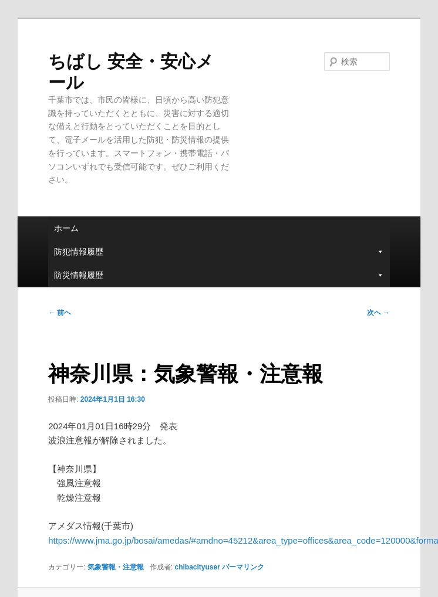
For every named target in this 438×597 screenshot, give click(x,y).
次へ (378, 312)
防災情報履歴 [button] (219, 275)
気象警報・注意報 (115, 567)
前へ (59, 312)
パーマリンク (243, 567)
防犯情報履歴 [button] (219, 251)
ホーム (66, 228)
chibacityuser (197, 567)
